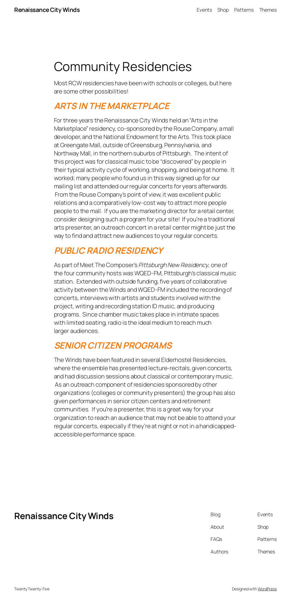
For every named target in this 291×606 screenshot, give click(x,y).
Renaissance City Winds (47, 10)
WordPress (267, 589)
